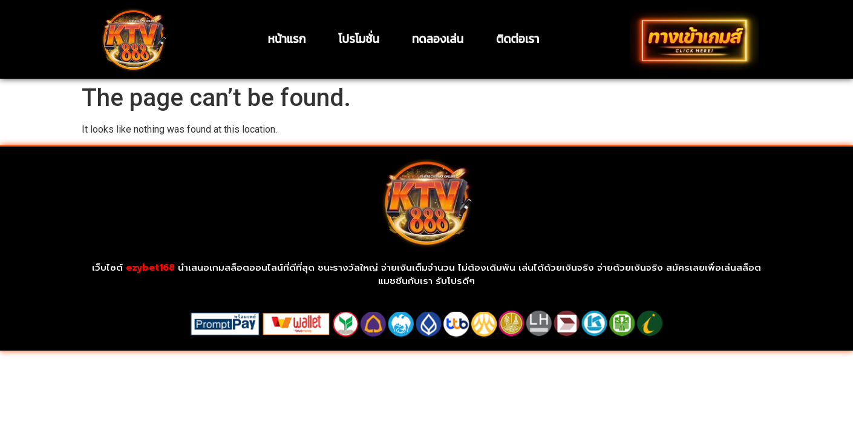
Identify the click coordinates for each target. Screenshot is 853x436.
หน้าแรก (286, 39)
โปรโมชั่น (358, 39)
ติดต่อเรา (517, 39)
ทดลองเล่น (437, 39)
